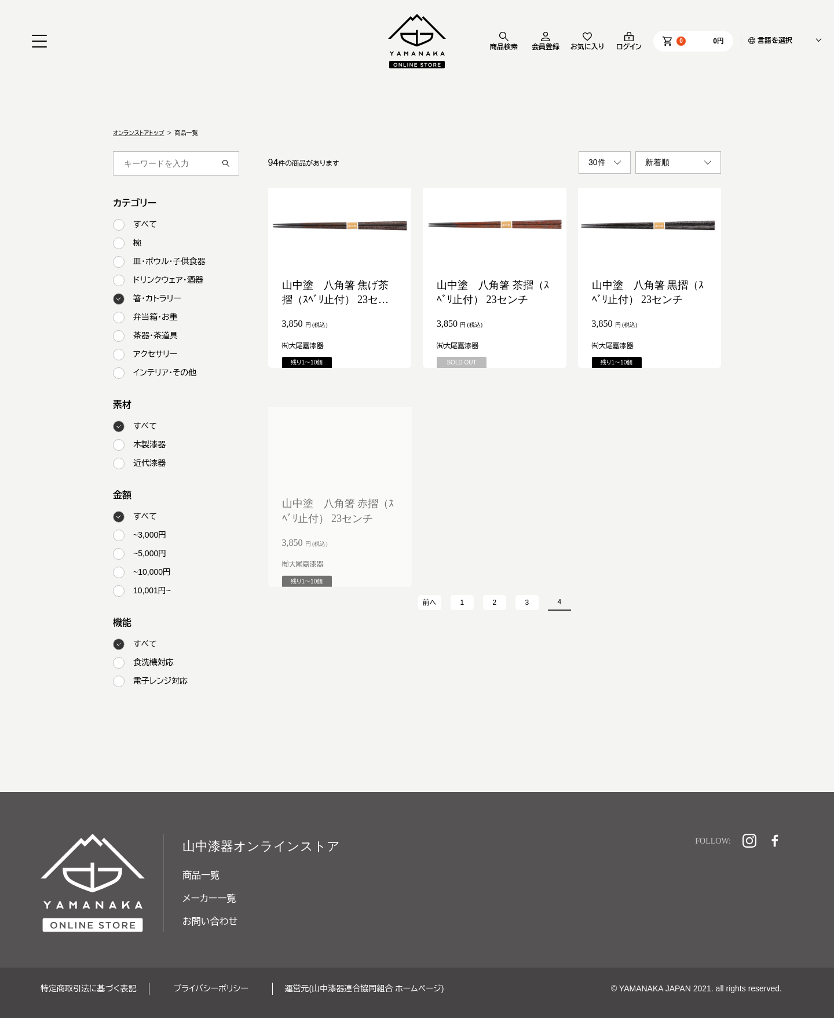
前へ (430, 603)
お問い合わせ (209, 921)
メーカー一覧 (209, 898)
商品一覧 (201, 875)
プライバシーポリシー (211, 988)
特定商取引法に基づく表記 (89, 988)
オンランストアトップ (138, 133)
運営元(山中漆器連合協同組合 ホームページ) (364, 988)
